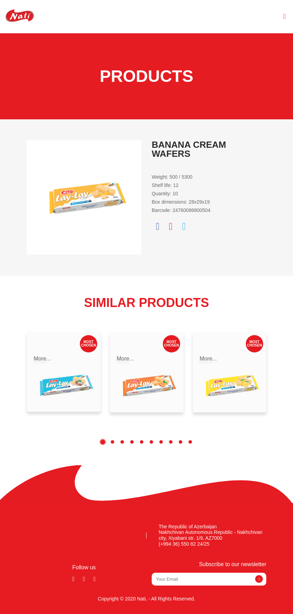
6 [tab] (151, 442)
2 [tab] (112, 442)
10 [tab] (190, 442)
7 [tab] (161, 442)
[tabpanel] (64, 372)
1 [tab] (102, 442)
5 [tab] (141, 442)
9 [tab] (180, 442)
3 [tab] (122, 442)
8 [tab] (171, 442)
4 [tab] (132, 442)
